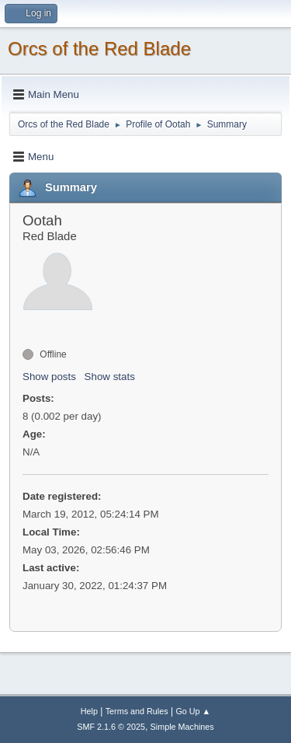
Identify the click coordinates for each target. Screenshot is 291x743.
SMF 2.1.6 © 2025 (111, 726)
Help (89, 711)
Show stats (110, 376)
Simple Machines (182, 726)
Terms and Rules (137, 711)
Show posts (49, 376)
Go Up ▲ (192, 711)
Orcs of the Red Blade (99, 48)
